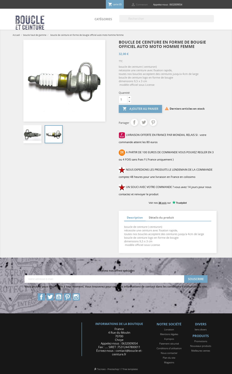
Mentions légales (169, 334)
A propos (169, 339)
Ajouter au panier (140, 109)
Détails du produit (161, 217)
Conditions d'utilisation (169, 348)
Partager (134, 122)
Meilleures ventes (200, 350)
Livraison (169, 329)
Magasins (169, 362)
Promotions (200, 341)
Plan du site (169, 357)
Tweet (143, 122)
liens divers (201, 329)
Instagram (76, 297)
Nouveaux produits (200, 346)
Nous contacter (169, 353)
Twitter (50, 297)
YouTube (58, 297)
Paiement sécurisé (169, 343)
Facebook (41, 297)
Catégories (103, 19)
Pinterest (153, 122)
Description (135, 217)
